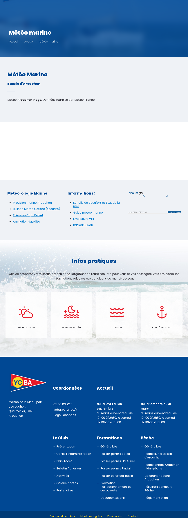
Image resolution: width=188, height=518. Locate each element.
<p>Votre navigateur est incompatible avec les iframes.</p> (154, 205)
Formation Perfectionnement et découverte (115, 487)
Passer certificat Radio (116, 476)
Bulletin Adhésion (68, 468)
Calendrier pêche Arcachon (157, 478)
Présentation (65, 446)
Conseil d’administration (73, 454)
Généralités (108, 446)
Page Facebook (64, 415)
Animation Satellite (26, 221)
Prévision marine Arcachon (32, 203)
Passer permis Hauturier (117, 461)
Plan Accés (64, 461)
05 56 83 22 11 (62, 404)
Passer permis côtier (115, 454)
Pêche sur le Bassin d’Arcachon (158, 456)
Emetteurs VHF (84, 219)
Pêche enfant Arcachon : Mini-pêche (161, 467)
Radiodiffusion (83, 225)
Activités (62, 476)
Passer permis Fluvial (115, 468)
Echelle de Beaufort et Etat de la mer (96, 204)
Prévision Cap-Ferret (28, 215)
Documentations (112, 498)
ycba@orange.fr (65, 410)
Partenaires (64, 490)
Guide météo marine (88, 212)
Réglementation (156, 498)
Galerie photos (67, 483)
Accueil (13, 41)
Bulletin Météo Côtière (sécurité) (36, 209)
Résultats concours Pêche (158, 489)
